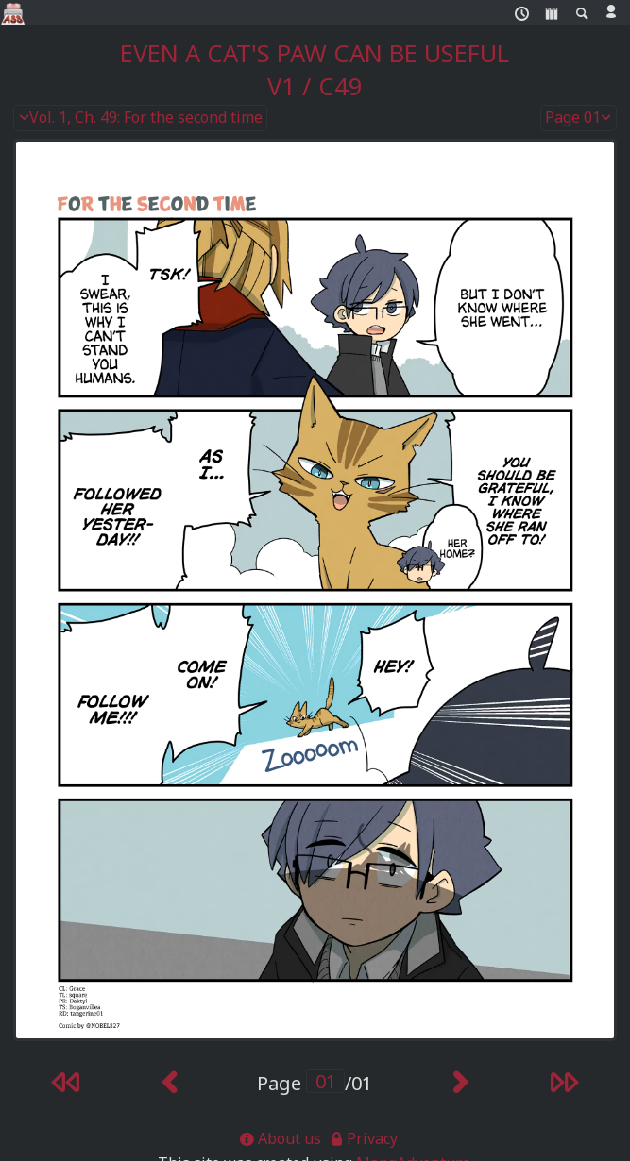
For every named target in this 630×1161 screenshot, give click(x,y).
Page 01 (579, 117)
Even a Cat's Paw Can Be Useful (314, 53)
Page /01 (314, 1083)
